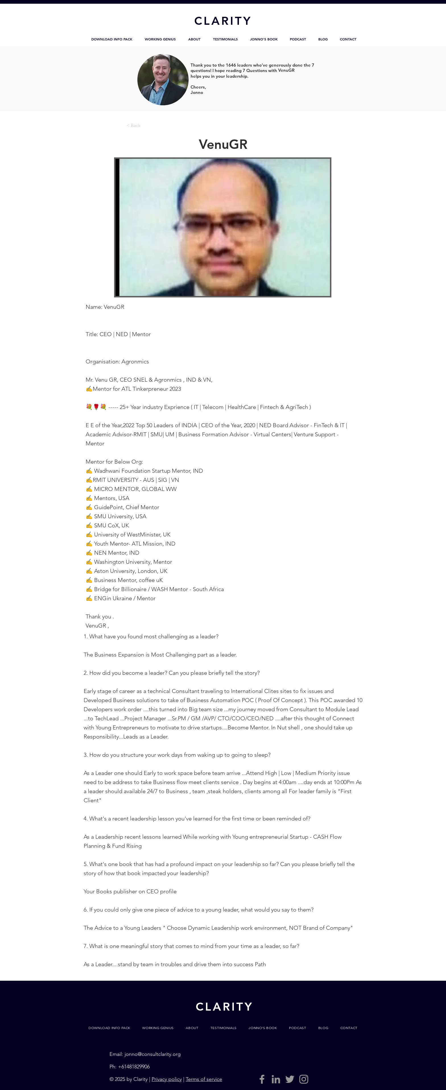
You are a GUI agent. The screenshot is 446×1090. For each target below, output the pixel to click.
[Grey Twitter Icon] (290, 1079)
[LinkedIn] (276, 1079)
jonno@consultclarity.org (153, 1054)
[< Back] (145, 125)
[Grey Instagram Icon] (304, 1079)
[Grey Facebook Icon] (262, 1079)
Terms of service (204, 1079)
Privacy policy (167, 1079)
